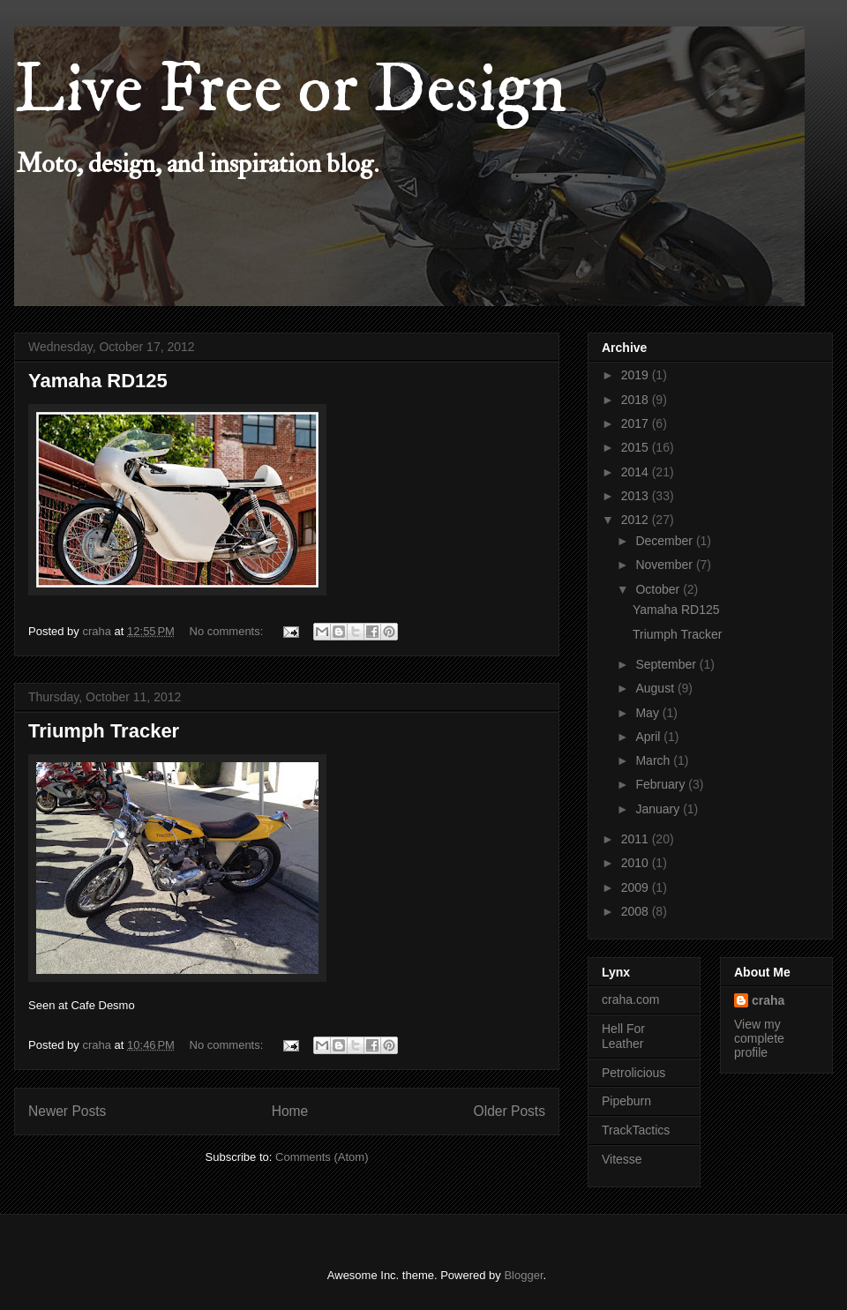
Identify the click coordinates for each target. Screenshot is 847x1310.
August (656, 688)
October (659, 589)
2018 (636, 400)
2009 (636, 887)
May (648, 713)
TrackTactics (636, 1130)
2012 (636, 520)
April (649, 737)
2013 (636, 496)
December (665, 541)
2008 (636, 911)
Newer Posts (67, 1111)
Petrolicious (633, 1073)
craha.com (630, 999)
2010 (636, 863)
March (654, 760)
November (665, 565)
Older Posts (509, 1111)
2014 (636, 472)
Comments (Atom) (321, 1157)
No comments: (228, 631)
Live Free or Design (290, 90)
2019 (636, 375)
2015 (636, 447)
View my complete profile (759, 1038)
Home (290, 1111)
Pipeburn (626, 1101)
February (661, 784)
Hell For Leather (623, 1036)
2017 (636, 423)
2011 (636, 839)
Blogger (523, 1275)
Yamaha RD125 (98, 381)
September (667, 664)
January (659, 809)
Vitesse (622, 1159)
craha (768, 1000)
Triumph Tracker (103, 731)
